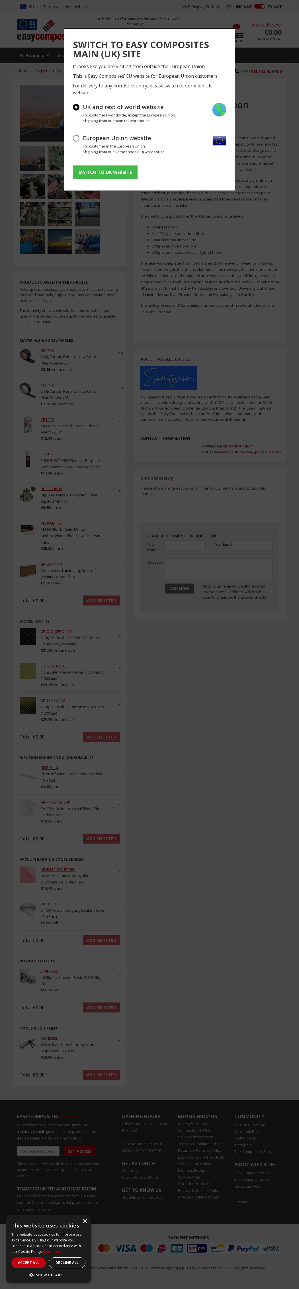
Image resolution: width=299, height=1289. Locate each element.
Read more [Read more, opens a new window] (52, 1251)
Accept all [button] (29, 1262)
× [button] (85, 1221)
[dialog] (48, 1249)
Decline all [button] (67, 1262)
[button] (48, 1275)
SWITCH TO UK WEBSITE (105, 172)
